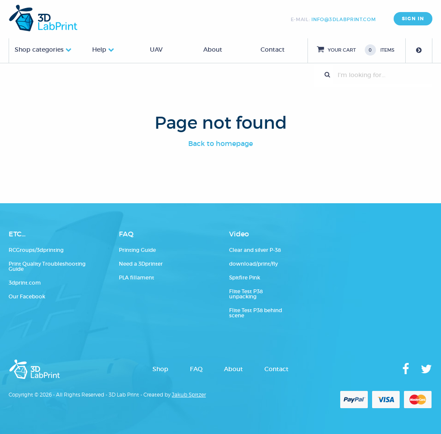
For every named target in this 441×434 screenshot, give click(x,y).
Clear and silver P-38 (255, 250)
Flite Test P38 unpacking (246, 294)
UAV (156, 49)
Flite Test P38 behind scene (255, 313)
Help (99, 49)
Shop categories (39, 49)
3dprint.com (25, 282)
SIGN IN (413, 19)
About (212, 49)
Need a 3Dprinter (141, 263)
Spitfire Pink (244, 277)
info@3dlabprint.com (343, 19)
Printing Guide (137, 250)
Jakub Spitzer (189, 394)
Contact (273, 49)
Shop (160, 369)
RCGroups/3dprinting (36, 250)
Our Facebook (27, 296)
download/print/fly (253, 263)
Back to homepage (220, 143)
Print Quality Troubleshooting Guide (47, 266)
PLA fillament (136, 277)
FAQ (196, 369)
